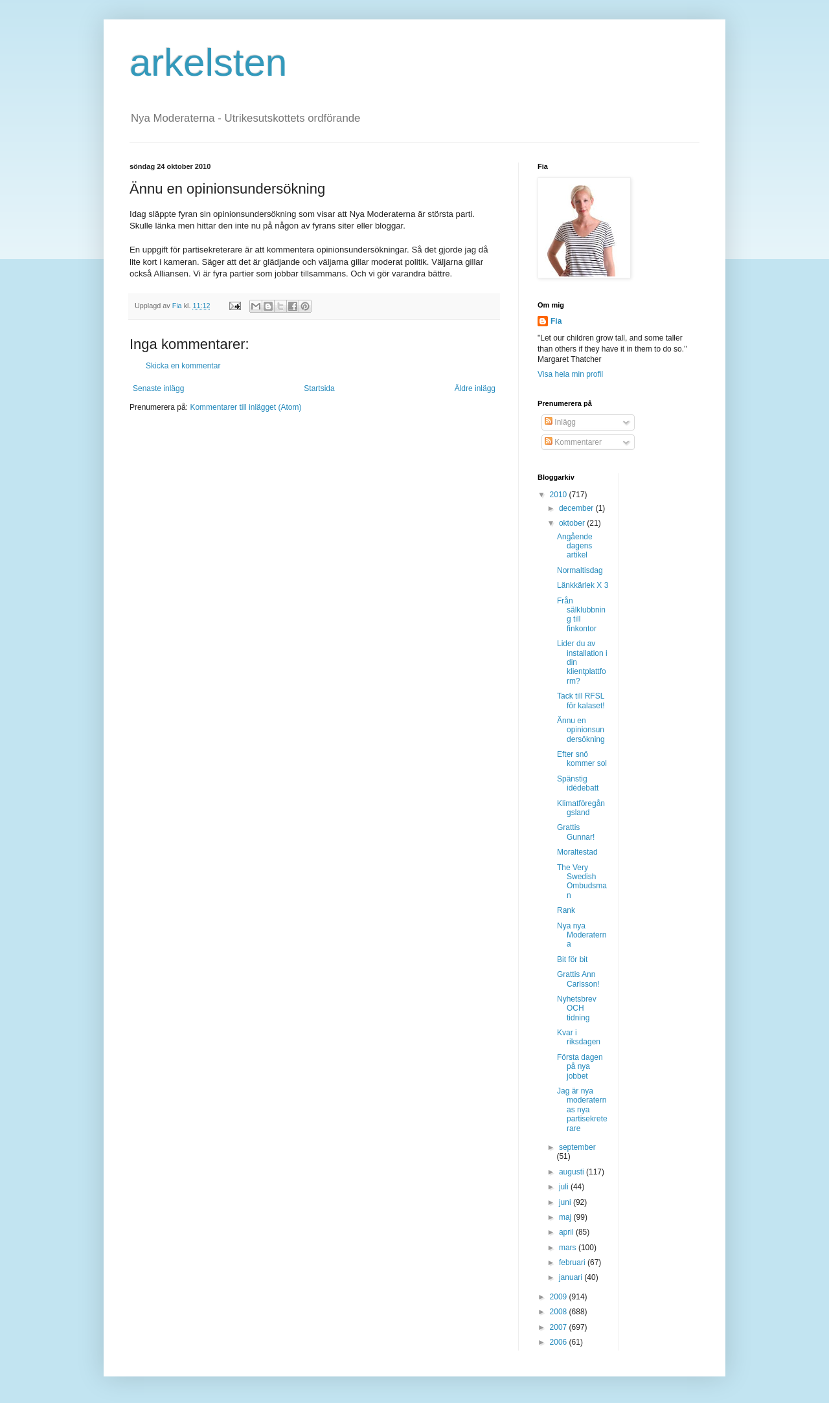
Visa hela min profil (570, 374)
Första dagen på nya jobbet (580, 1067)
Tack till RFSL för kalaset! (581, 700)
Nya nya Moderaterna (581, 935)
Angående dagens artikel (575, 546)
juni (566, 1202)
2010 (559, 494)
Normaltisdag (580, 570)
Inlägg (560, 422)
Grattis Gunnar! (576, 832)
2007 (559, 1327)
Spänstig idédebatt (577, 783)
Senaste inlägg (158, 388)
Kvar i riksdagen (578, 1037)
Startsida (319, 388)
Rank (566, 910)
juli (565, 1186)
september (577, 1147)
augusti (572, 1171)
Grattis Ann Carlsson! (578, 979)
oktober (573, 523)
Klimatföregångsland (581, 808)
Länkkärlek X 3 (582, 585)
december (577, 508)
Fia (556, 321)
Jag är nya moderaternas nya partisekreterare (582, 1109)
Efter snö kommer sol (582, 759)
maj (566, 1217)
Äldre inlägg (475, 388)
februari (573, 1262)
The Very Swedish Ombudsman (582, 881)
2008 (559, 1311)
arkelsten (208, 62)
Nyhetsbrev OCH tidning (576, 1008)
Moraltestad (577, 852)
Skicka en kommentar (183, 365)
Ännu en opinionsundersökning (581, 730)
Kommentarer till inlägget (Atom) (245, 407)
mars (568, 1247)
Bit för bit (572, 959)
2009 (559, 1296)
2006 (559, 1342)
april (567, 1232)
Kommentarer (573, 442)
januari (571, 1277)
